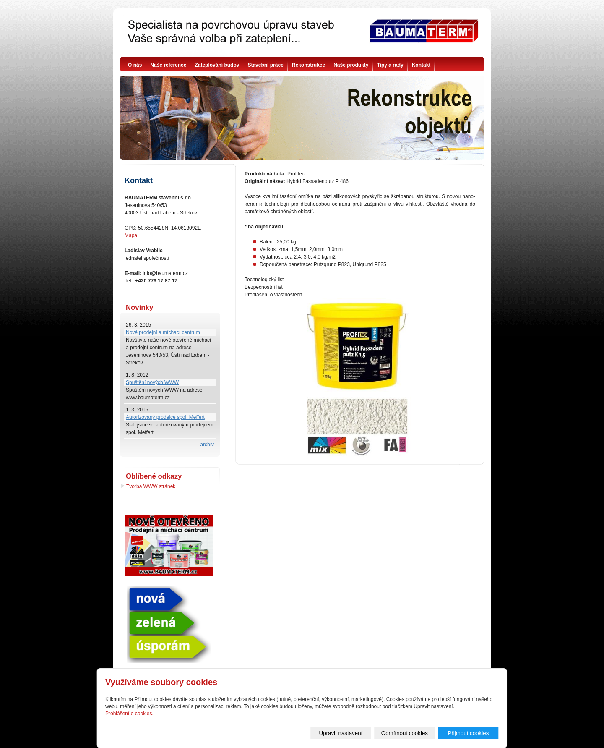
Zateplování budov (217, 65)
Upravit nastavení (341, 733)
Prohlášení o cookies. (129, 714)
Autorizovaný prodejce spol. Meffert (165, 417)
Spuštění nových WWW (152, 382)
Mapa (131, 235)
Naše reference (168, 65)
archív (207, 444)
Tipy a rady (390, 65)
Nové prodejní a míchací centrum (163, 332)
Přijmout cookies (468, 733)
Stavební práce (265, 65)
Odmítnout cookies (404, 733)
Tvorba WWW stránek (150, 486)
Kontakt (421, 65)
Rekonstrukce (308, 65)
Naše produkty (350, 65)
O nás (135, 65)
